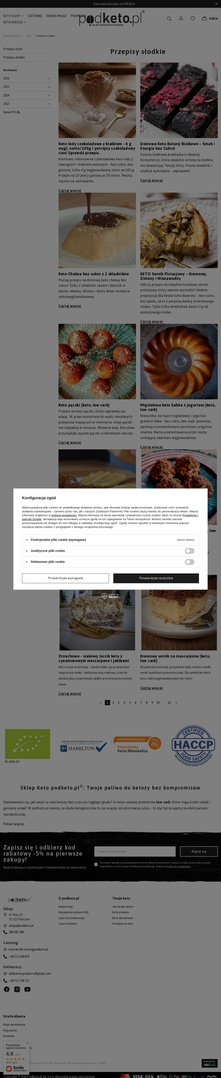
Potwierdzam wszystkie (156, 578)
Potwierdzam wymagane (65, 578)
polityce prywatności (64, 515)
